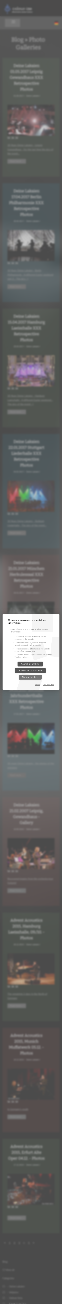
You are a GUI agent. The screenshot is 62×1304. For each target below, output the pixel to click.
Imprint (37, 685)
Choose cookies (30, 677)
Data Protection (48, 685)
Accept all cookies (30, 664)
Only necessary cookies (30, 670)
